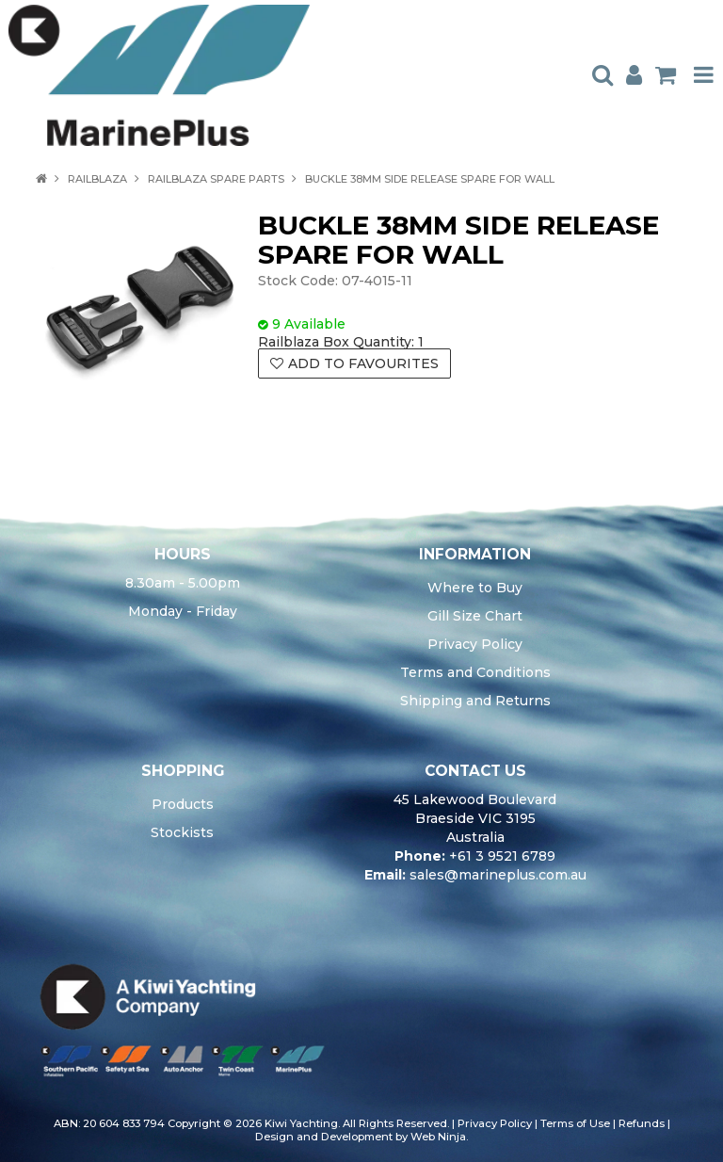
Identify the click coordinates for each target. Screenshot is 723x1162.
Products (183, 804)
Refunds (642, 1123)
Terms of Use (575, 1123)
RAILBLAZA (97, 179)
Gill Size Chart (474, 615)
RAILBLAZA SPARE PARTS (216, 179)
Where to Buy (474, 587)
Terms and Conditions (475, 672)
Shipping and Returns (475, 700)
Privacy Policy (474, 644)
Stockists (182, 832)
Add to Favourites (363, 363)
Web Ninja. (439, 1136)
